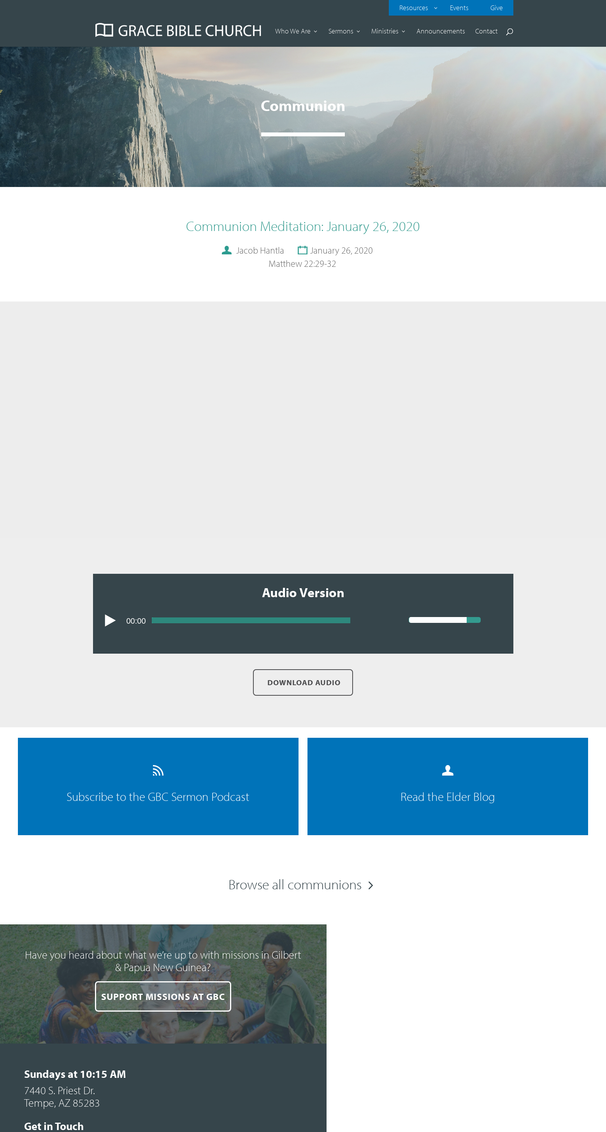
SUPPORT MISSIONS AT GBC (151, 1020)
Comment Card (362, 1049)
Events (459, 7)
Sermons (340, 31)
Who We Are (293, 31)
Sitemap (467, 1045)
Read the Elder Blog (449, 785)
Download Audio (303, 682)
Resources (413, 7)
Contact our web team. (553, 1058)
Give (496, 7)
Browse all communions (295, 884)
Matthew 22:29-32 (302, 263)
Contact (486, 31)
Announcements (440, 31)
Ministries (385, 31)
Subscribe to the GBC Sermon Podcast (156, 785)
